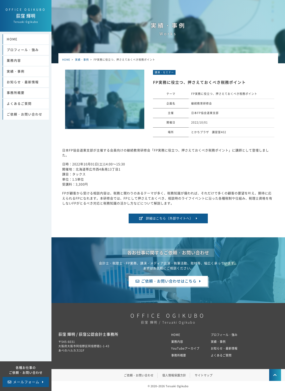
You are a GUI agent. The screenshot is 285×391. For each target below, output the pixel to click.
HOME (12, 39)
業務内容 (14, 60)
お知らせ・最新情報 (23, 82)
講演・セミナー (164, 72)
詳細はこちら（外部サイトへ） (169, 218)
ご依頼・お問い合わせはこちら (169, 281)
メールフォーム (26, 382)
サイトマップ (204, 375)
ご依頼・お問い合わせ (24, 114)
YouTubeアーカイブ (185, 348)
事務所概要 (16, 92)
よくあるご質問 (19, 103)
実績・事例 (16, 71)
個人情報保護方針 (174, 375)
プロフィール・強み (23, 49)
